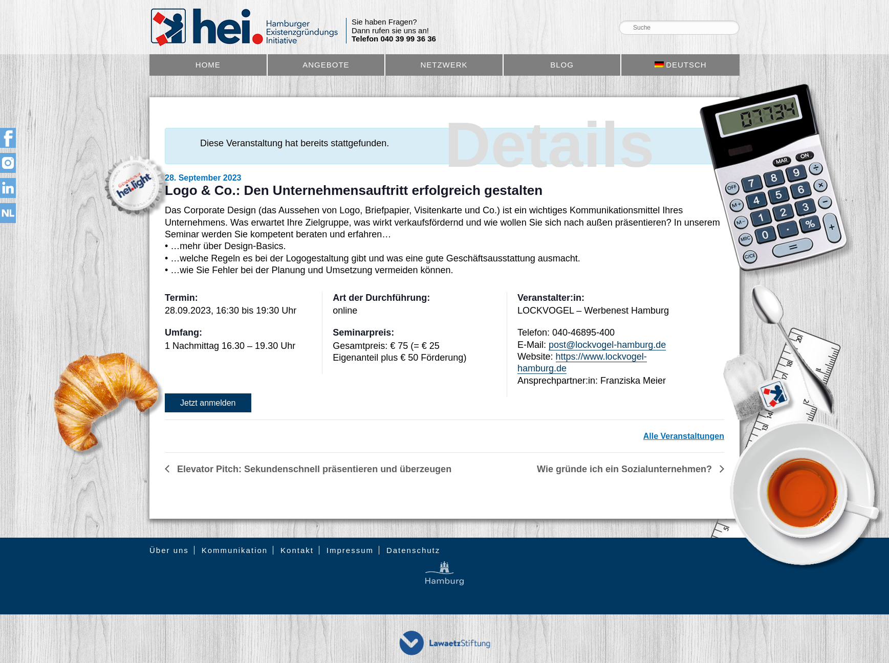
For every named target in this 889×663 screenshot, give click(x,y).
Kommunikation (235, 550)
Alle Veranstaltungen (683, 436)
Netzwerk (443, 64)
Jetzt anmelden (208, 403)
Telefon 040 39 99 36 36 (394, 39)
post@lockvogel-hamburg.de (607, 345)
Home (208, 64)
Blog (562, 64)
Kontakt (297, 550)
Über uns (169, 550)
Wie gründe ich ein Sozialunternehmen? (625, 469)
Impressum (350, 550)
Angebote (325, 64)
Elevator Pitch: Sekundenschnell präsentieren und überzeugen (313, 469)
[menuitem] (680, 65)
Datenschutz (413, 550)
